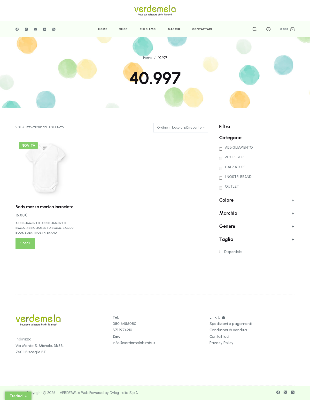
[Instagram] (26, 29)
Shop (123, 29)
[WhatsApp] (53, 29)
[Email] (35, 29)
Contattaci (202, 29)
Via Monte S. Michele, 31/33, (39, 345)
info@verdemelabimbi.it (134, 342)
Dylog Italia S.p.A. (124, 393)
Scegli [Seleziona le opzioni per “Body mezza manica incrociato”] (25, 243)
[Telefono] (44, 29)
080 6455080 (124, 323)
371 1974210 (122, 330)
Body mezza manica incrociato (44, 206)
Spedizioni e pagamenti (230, 323)
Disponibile (233, 252)
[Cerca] (255, 29)
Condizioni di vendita (228, 330)
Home (102, 29)
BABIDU (68, 228)
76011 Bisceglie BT (31, 352)
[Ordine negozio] (180, 127)
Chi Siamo (148, 29)
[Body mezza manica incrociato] (45, 168)
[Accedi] (268, 29)
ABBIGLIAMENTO (28, 223)
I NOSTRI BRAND (45, 232)
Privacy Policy (221, 342)
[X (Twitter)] (285, 392)
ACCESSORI (234, 157)
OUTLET (232, 186)
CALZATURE (235, 167)
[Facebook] (17, 29)
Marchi (174, 29)
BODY (19, 232)
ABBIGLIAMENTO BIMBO (43, 228)
